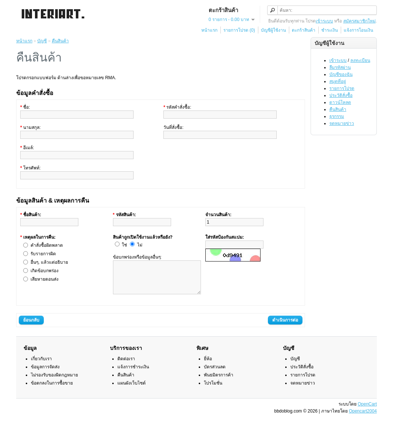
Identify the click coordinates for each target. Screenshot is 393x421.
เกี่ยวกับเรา (41, 365)
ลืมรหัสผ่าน (340, 67)
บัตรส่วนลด (215, 373)
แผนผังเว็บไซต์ (131, 389)
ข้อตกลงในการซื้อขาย (52, 389)
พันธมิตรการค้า (218, 381)
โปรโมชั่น (213, 389)
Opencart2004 (363, 417)
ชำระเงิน (329, 30)
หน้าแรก (209, 30)
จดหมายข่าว (341, 123)
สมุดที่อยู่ (337, 81)
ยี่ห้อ (208, 365)
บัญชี (42, 40)
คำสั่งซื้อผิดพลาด (47, 245)
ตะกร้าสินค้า (303, 30)
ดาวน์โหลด (340, 102)
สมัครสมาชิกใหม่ (359, 21)
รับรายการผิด (43, 253)
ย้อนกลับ (31, 326)
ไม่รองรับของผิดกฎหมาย (54, 381)
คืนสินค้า (337, 109)
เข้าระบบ (324, 21)
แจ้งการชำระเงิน (133, 373)
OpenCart (367, 410)
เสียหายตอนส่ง (45, 279)
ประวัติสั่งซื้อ (341, 95)
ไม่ (139, 245)
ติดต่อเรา (126, 365)
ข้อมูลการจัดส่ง (45, 373)
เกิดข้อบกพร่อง (45, 270)
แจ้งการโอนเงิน (358, 30)
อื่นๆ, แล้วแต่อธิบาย (49, 262)
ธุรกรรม (336, 116)
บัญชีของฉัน (341, 74)
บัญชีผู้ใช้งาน (273, 30)
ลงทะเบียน (360, 60)
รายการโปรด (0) (239, 30)
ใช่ (124, 245)
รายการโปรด (341, 88)
